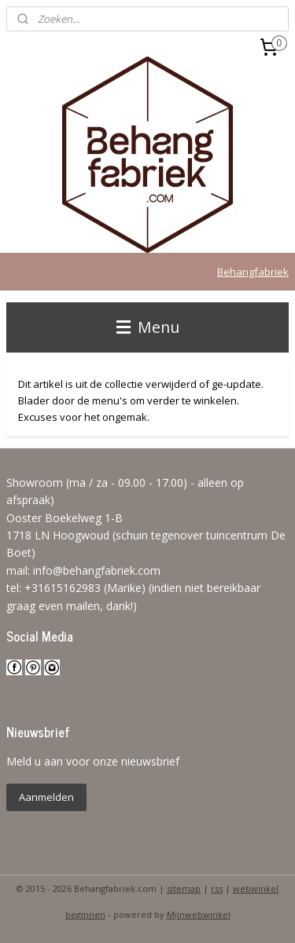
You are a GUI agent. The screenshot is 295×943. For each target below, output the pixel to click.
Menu (147, 327)
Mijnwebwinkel (198, 914)
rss (217, 888)
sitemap (184, 888)
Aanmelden (46, 797)
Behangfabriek (253, 272)
